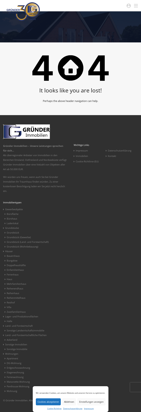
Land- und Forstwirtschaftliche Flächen (26, 335)
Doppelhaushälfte (16, 265)
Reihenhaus (13, 293)
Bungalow (12, 260)
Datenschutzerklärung (72, 408)
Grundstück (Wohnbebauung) (22, 246)
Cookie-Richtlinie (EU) (87, 161)
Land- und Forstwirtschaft (19, 325)
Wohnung (12, 391)
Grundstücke (12, 227)
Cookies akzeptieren (48, 401)
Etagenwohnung (15, 372)
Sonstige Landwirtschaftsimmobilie (25, 330)
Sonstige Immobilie (17, 349)
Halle (9, 321)
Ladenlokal (12, 223)
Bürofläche (12, 213)
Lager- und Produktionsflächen (21, 316)
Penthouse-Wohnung (18, 386)
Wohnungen (11, 353)
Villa (9, 307)
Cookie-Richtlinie (54, 408)
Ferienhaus (13, 274)
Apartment (12, 358)
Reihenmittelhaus (16, 297)
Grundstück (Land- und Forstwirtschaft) (28, 241)
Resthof (11, 302)
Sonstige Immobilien (16, 344)
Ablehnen (69, 401)
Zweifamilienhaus (16, 311)
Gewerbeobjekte (14, 209)
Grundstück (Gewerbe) (19, 237)
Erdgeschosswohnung (18, 367)
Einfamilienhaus (15, 269)
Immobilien (82, 156)
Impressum (89, 408)
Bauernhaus (13, 255)
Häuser (9, 251)
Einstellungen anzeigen (91, 401)
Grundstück (13, 232)
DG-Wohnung (14, 363)
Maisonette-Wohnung (18, 381)
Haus (9, 279)
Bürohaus (12, 218)
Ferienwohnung (15, 377)
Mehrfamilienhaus (16, 283)
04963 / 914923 (116, 5)
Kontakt (112, 156)
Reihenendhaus (15, 288)
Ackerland (12, 339)
